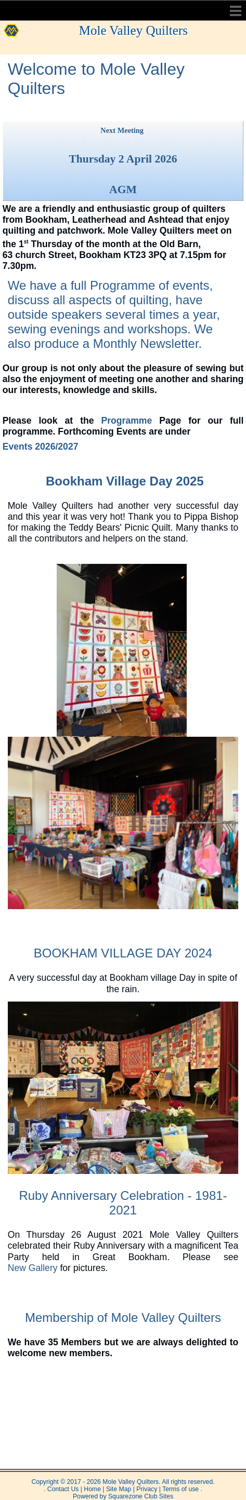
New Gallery (33, 1268)
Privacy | (148, 1489)
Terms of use (180, 1489)
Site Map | (120, 1489)
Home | (93, 1489)
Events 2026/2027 (41, 446)
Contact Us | (63, 1489)
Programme (122, 285)
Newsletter (169, 343)
